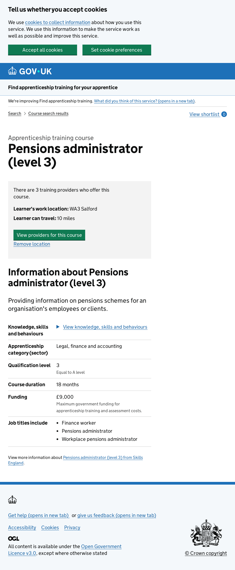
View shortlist (208, 114)
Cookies (50, 527)
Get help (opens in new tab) (39, 515)
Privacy (72, 527)
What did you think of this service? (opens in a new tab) (144, 101)
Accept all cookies (42, 50)
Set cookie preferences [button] (116, 50)
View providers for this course (49, 235)
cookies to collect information (57, 22)
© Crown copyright (206, 553)
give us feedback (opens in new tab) (116, 515)
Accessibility (22, 527)
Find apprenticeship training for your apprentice (63, 87)
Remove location (31, 243)
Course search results (48, 113)
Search (14, 113)
